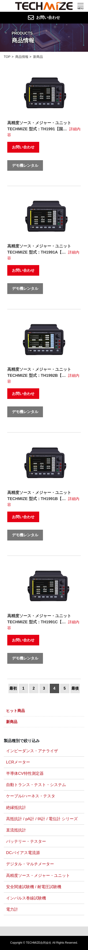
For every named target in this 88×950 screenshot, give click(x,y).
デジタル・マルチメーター (30, 864)
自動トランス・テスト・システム (36, 785)
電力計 (12, 909)
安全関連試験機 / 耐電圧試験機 (33, 887)
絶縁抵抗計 (16, 807)
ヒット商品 (15, 711)
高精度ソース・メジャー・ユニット (38, 875)
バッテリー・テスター (26, 841)
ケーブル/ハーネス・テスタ (30, 796)
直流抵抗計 (16, 830)
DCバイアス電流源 (23, 853)
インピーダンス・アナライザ (32, 751)
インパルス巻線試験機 (26, 898)
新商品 (11, 722)
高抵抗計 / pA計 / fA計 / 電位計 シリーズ (42, 819)
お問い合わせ (44, 18)
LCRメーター (18, 762)
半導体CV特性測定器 (25, 773)
